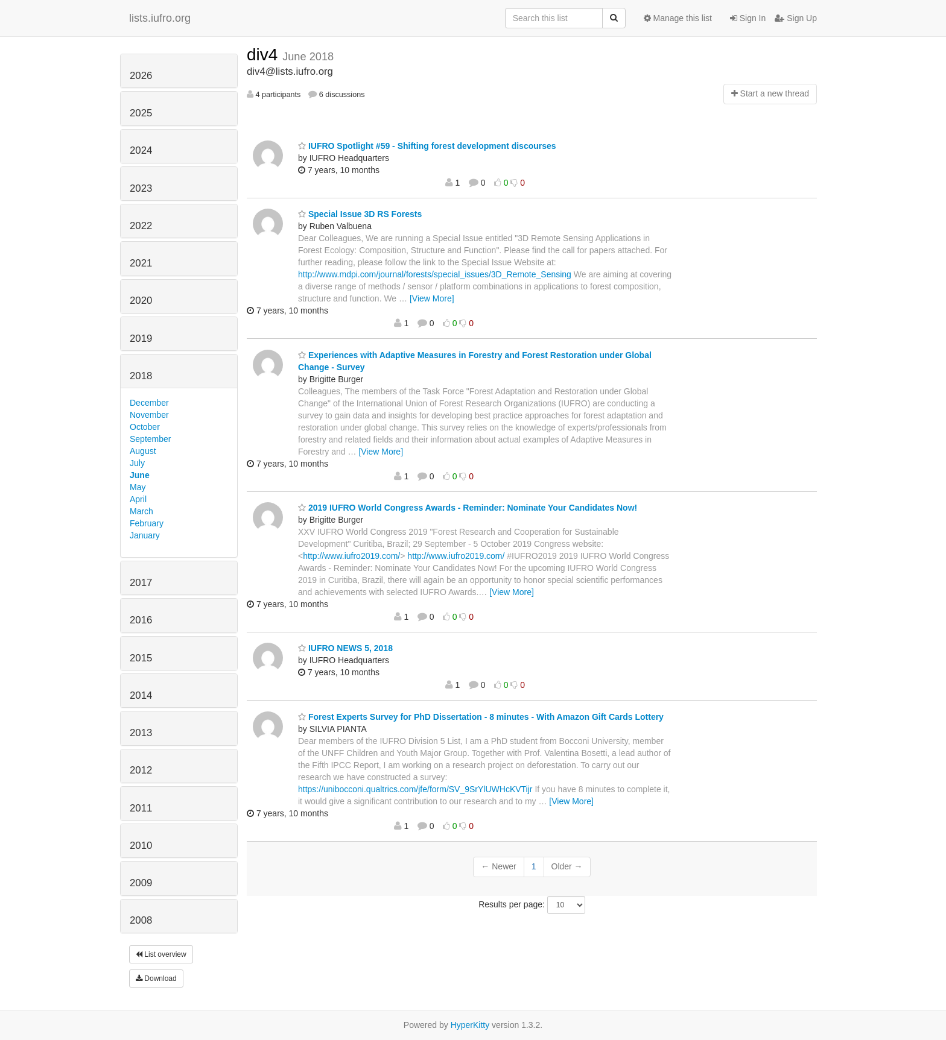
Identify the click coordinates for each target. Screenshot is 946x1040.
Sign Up (796, 18)
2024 (141, 150)
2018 (141, 376)
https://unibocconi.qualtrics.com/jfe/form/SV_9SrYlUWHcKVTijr (415, 789)
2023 (141, 188)
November (149, 415)
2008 (141, 920)
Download (156, 978)
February (146, 523)
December (149, 403)
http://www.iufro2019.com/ (351, 556)
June (140, 475)
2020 (141, 300)
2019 (141, 338)
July (137, 463)
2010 (141, 845)
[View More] (432, 298)
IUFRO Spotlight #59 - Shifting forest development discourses (427, 146)
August (143, 451)
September (150, 439)
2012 (141, 770)
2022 (141, 226)
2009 (141, 883)
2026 (141, 75)
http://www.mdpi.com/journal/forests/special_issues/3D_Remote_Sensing (434, 274)
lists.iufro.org (160, 18)
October (145, 427)
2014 (141, 695)
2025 (141, 113)
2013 (141, 733)
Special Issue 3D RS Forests (360, 214)
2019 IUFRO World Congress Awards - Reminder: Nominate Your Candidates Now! (467, 507)
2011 (141, 808)
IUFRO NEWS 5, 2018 (345, 648)
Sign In (748, 18)
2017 (141, 582)
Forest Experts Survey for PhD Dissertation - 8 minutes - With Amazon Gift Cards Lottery (481, 717)
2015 (141, 658)
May (137, 487)
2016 (141, 620)
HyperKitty (470, 1025)
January (145, 535)
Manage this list (678, 18)
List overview (161, 954)
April (138, 499)
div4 (264, 54)
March (141, 511)
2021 (141, 263)
